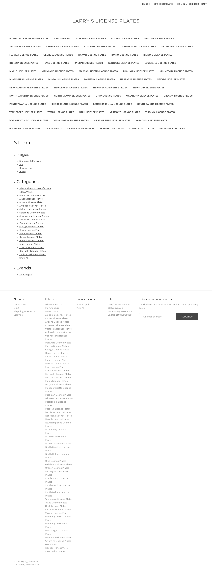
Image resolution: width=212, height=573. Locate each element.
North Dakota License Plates (72, 95)
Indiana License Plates (23, 62)
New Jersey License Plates (71, 87)
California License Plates (62, 46)
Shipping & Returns (172, 128)
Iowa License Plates (56, 62)
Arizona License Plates (159, 38)
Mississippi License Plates (26, 79)
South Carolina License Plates (112, 104)
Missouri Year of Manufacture (28, 38)
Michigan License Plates (138, 71)
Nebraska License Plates (136, 79)
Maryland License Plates (58, 71)
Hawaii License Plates (92, 54)
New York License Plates (148, 87)
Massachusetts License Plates (98, 71)
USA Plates (54, 128)
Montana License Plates (99, 79)
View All (80, 308)
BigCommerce (31, 561)
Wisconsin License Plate (151, 120)
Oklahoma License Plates (142, 95)
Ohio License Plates (108, 95)
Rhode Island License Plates (69, 104)
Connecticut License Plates (138, 46)
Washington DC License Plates (28, 120)
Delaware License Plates (177, 46)
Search (145, 4)
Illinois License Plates (157, 54)
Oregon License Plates (178, 95)
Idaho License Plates (124, 54)
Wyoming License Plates (24, 128)
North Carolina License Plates (29, 95)
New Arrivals (62, 38)
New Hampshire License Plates (29, 87)
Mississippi (25, 274)
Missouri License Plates (63, 79)
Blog (151, 128)
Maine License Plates (22, 71)
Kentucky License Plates (123, 62)
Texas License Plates (61, 112)
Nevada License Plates (171, 79)
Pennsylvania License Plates (27, 104)
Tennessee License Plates (25, 112)
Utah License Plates (91, 112)
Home (22, 171)
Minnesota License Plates (176, 71)
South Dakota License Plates (155, 104)
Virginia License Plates (160, 112)
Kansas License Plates (88, 62)
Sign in (181, 4)
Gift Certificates (163, 4)
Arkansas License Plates (25, 46)
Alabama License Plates (91, 38)
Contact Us (136, 128)
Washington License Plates (71, 120)
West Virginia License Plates (112, 120)
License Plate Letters (80, 128)
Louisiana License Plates (160, 62)
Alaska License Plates (125, 38)
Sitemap (18, 314)
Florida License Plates (23, 54)
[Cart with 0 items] (204, 4)
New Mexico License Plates (110, 87)
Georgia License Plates (58, 54)
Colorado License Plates (100, 46)
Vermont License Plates (125, 112)
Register (193, 4)
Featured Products (112, 128)
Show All (23, 258)
